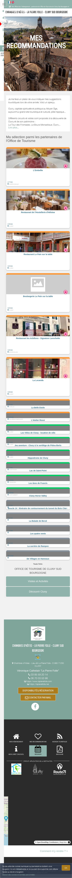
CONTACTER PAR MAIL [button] (40, 701)
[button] (39, 170)
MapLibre (63, 846)
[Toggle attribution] (69, 846)
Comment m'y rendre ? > (54, 855)
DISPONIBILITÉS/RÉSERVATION (39, 694)
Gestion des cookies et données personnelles (18, 875)
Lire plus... (17, 131)
